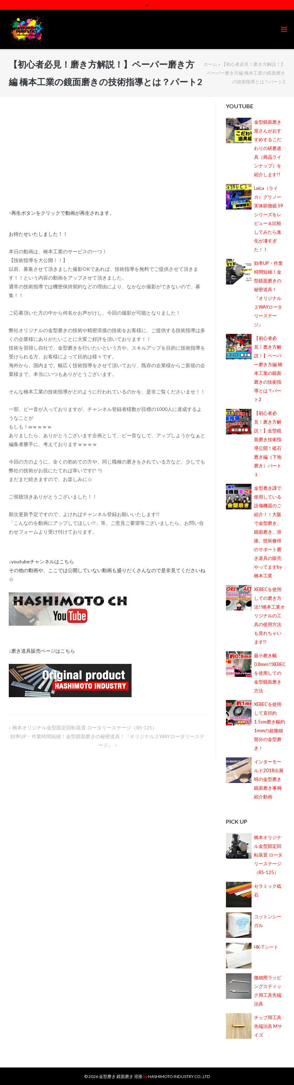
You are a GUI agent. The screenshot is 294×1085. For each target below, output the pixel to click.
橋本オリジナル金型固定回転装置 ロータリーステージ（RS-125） (84, 727)
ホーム (210, 64)
